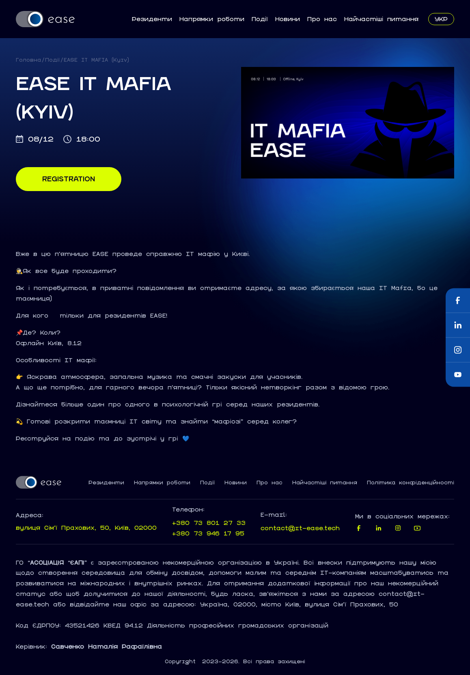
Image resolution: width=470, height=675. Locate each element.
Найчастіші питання (381, 18)
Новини (287, 18)
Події (260, 18)
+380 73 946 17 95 (208, 533)
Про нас (322, 18)
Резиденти (152, 18)
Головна (28, 60)
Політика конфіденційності (410, 483)
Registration (68, 179)
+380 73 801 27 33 (209, 522)
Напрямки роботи (211, 18)
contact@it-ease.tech (300, 528)
